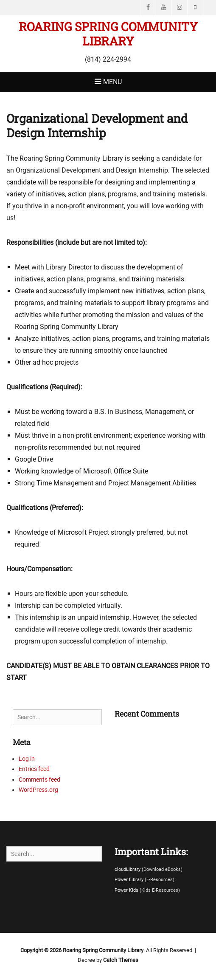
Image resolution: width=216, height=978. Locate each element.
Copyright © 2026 (41, 950)
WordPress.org (38, 789)
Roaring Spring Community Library (108, 34)
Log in (27, 758)
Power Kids (127, 890)
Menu (112, 82)
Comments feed (39, 779)
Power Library (130, 879)
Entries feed (34, 768)
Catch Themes (120, 960)
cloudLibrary (128, 869)
